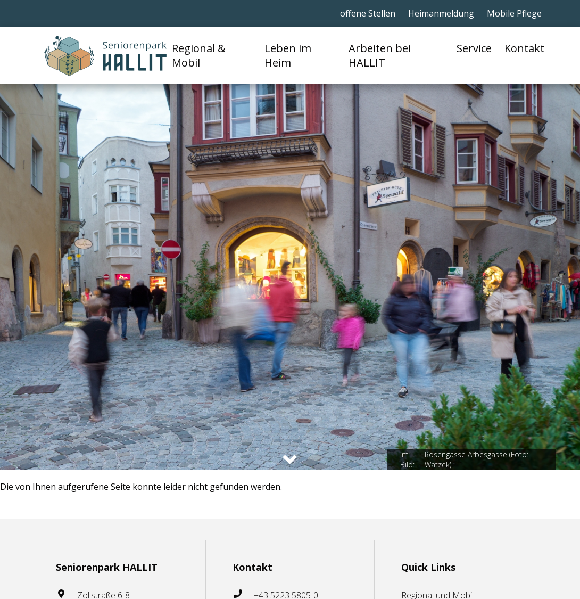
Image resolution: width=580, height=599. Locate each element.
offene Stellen (367, 13)
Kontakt (524, 48)
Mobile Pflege (514, 13)
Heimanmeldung (441, 13)
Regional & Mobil (199, 55)
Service (474, 48)
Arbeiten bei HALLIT (380, 55)
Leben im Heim (287, 55)
